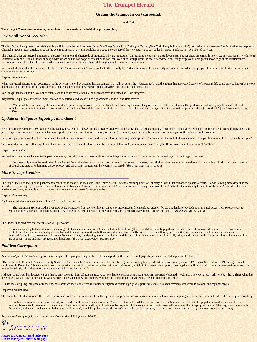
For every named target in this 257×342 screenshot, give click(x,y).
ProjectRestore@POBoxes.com (29, 326)
